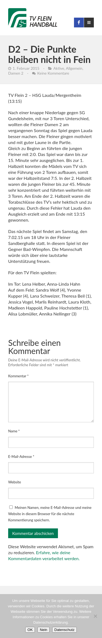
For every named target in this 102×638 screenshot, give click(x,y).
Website (14, 482)
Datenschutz (64, 630)
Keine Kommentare (53, 73)
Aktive (58, 68)
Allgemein (74, 68)
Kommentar (18, 376)
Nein (43, 630)
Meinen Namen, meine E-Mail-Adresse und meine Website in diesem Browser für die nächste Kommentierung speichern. (49, 513)
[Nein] (95, 616)
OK (30, 630)
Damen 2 (15, 73)
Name (14, 431)
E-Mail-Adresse (21, 456)
